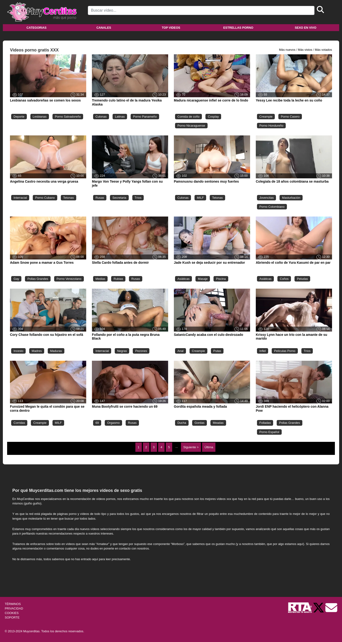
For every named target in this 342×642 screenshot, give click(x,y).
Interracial (20, 197)
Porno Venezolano (69, 279)
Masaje (203, 279)
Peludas (302, 279)
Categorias (36, 27)
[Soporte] (331, 607)
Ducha (181, 423)
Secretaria (119, 197)
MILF (200, 197)
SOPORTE (12, 617)
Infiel (262, 351)
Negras (122, 351)
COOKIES (12, 613)
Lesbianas (40, 116)
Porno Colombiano (272, 206)
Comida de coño (188, 116)
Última (208, 447)
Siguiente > (191, 447)
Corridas (19, 423)
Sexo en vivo (305, 27)
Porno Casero (290, 116)
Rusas (99, 197)
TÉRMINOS (13, 604)
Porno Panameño (145, 116)
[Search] (201, 10)
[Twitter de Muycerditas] (319, 607)
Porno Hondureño (271, 125)
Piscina (221, 279)
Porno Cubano (45, 197)
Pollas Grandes (37, 279)
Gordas (199, 423)
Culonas (101, 116)
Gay (16, 279)
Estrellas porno (238, 27)
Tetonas (68, 197)
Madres (37, 351)
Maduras (56, 351)
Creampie (265, 116)
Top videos (171, 27)
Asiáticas (183, 279)
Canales (103, 27)
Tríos (138, 197)
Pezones (141, 351)
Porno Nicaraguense (191, 125)
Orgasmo (113, 423)
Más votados (323, 49)
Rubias (118, 279)
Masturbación (291, 197)
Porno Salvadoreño (68, 116)
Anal (180, 351)
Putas (217, 351)
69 (97, 423)
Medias (100, 279)
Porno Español (269, 432)
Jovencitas (266, 197)
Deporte (19, 116)
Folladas (265, 423)
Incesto (18, 351)
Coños (284, 279)
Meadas (218, 423)
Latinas (120, 116)
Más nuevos (287, 49)
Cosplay (213, 116)
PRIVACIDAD (14, 608)
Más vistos (305, 49)
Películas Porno (284, 351)
